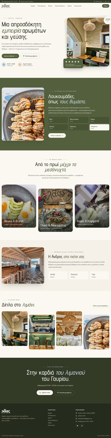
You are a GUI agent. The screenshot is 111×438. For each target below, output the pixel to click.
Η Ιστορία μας (42, 6)
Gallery (69, 6)
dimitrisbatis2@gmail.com (85, 418)
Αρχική (33, 6)
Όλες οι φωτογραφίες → (101, 305)
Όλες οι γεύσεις (57, 135)
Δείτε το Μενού (10, 56)
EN (108, 1)
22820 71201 (98, 1)
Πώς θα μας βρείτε (30, 56)
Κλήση (106, 6)
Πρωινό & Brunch (60, 6)
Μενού (50, 6)
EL (105, 1)
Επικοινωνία (77, 6)
